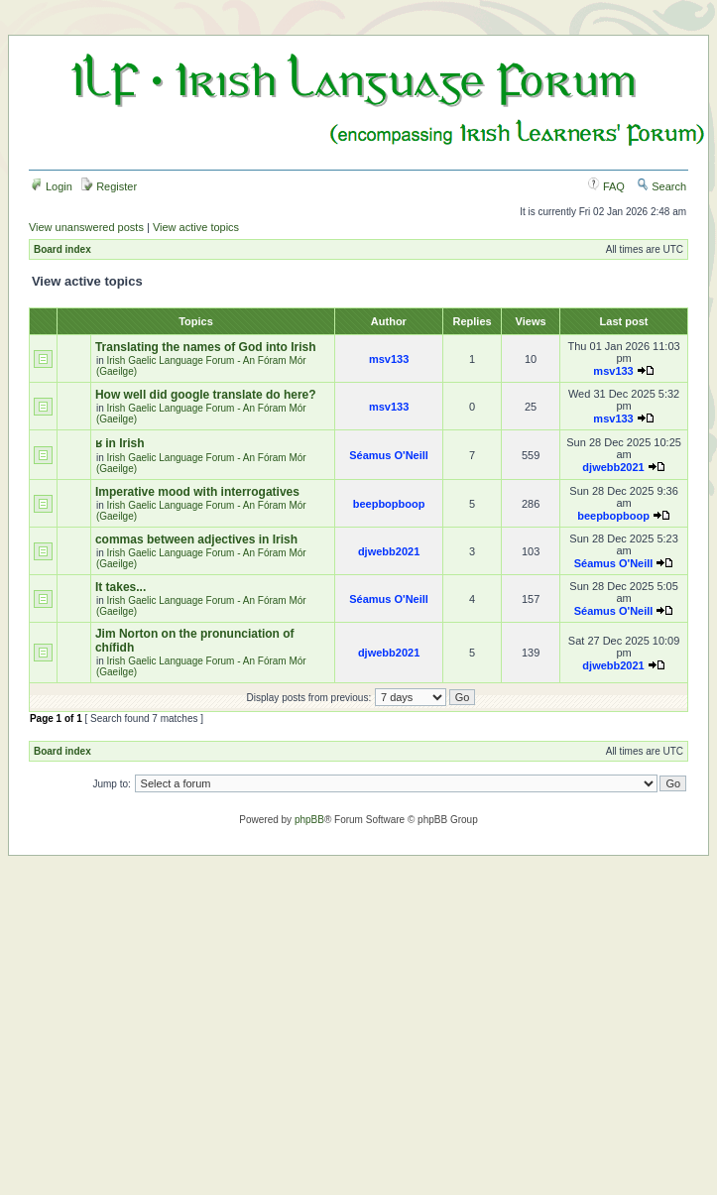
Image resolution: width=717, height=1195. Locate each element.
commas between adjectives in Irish (196, 539)
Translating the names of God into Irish (205, 347)
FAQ (606, 186)
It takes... (120, 587)
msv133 (389, 359)
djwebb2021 (613, 467)
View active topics (196, 227)
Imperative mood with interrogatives (197, 492)
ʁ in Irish (120, 443)
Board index (62, 249)
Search (661, 186)
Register (109, 186)
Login (51, 186)
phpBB (309, 819)
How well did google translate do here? (205, 395)
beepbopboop (389, 504)
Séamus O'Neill (388, 455)
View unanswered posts (86, 227)
